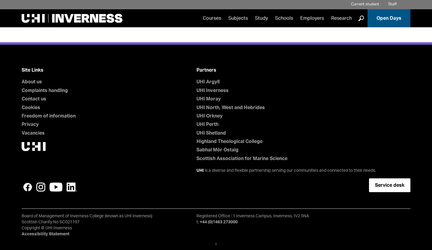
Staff (392, 4)
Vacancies (33, 133)
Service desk (389, 185)
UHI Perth (207, 124)
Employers (312, 18)
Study (261, 18)
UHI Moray (208, 99)
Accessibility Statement (45, 234)
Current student (365, 4)
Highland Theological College (229, 141)
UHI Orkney (209, 116)
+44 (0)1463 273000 (219, 222)
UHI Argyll (208, 81)
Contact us (34, 99)
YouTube (56, 187)
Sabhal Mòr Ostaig (217, 149)
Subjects (238, 18)
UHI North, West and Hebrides (230, 107)
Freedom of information (49, 116)
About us (32, 81)
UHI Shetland (211, 133)
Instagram (40, 187)
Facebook (27, 187)
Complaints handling (45, 90)
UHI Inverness (212, 90)
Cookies (31, 107)
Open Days (388, 18)
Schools (284, 18)
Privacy (30, 124)
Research (341, 18)
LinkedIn (72, 187)
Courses (212, 18)
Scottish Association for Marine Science (241, 158)
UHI (200, 170)
